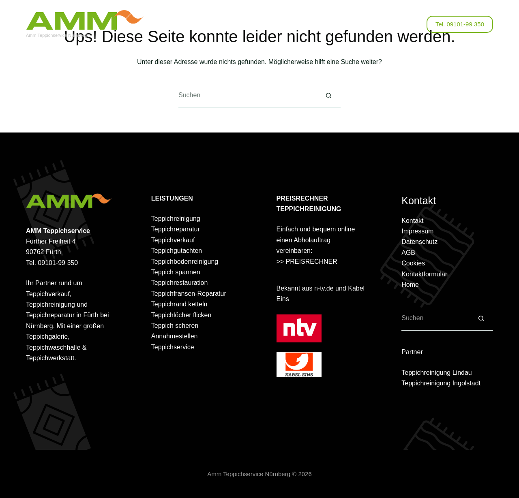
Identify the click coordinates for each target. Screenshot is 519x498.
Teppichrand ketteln (179, 304)
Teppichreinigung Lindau (436, 372)
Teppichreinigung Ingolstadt (440, 383)
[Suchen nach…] (247, 95)
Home (410, 284)
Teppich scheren (175, 325)
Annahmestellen (174, 336)
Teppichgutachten (176, 250)
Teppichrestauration (179, 282)
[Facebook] (401, 24)
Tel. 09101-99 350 (459, 24)
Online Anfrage (288, 24)
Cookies (413, 263)
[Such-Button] (328, 95)
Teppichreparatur (175, 229)
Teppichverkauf (173, 240)
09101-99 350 (58, 262)
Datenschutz (419, 241)
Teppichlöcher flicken (181, 315)
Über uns (197, 24)
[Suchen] (415, 24)
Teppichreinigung (175, 218)
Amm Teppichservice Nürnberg (56, 35)
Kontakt (329, 24)
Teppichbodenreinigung (184, 261)
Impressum (417, 231)
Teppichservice (172, 347)
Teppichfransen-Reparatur (188, 293)
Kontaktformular (424, 274)
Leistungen (241, 24)
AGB (408, 252)
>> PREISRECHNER (307, 261)
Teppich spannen (175, 272)
